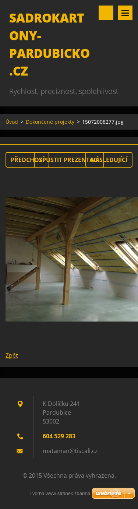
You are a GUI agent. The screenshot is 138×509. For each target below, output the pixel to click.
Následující (109, 160)
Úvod (12, 121)
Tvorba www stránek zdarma (59, 493)
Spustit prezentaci (69, 160)
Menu (125, 13)
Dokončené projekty (50, 121)
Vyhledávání (106, 13)
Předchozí (27, 160)
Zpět (12, 355)
